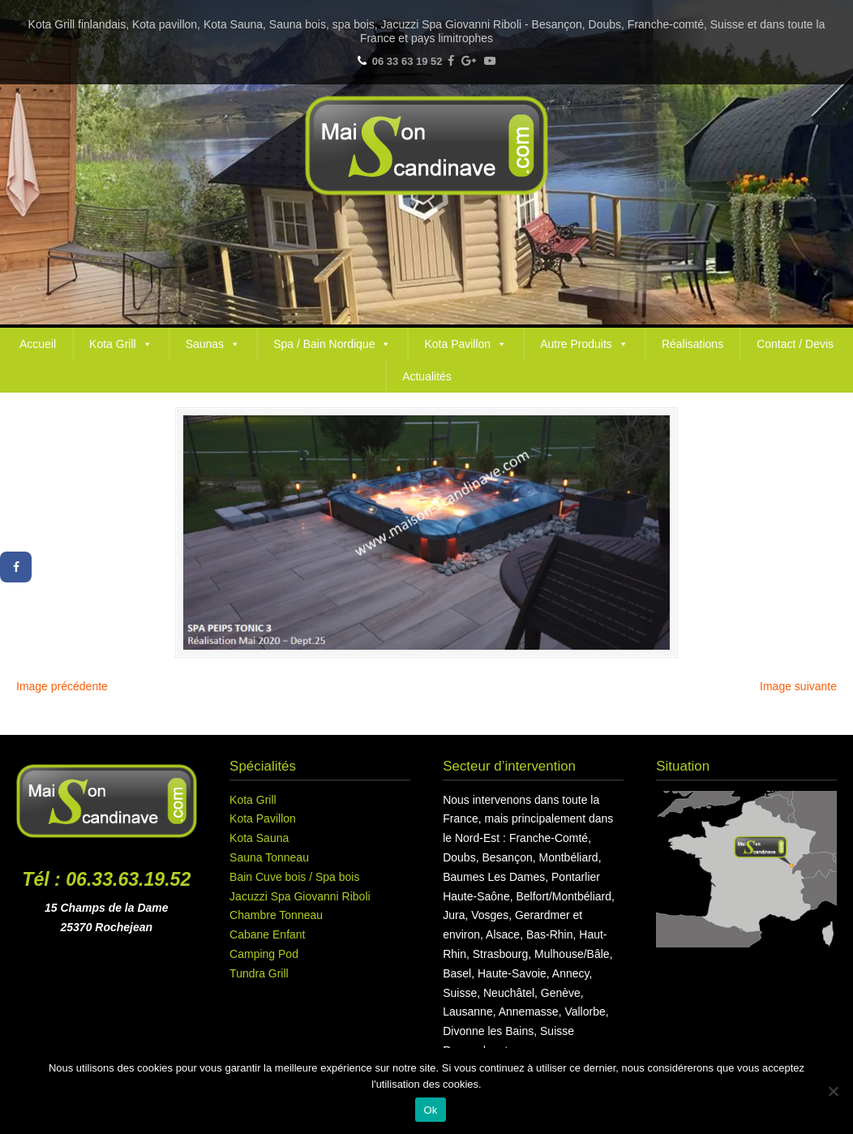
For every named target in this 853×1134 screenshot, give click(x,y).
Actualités (427, 376)
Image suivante (798, 686)
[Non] (833, 1091)
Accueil (37, 343)
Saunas (213, 344)
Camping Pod (263, 953)
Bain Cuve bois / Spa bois (294, 876)
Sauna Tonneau (269, 857)
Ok (430, 1110)
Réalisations (692, 343)
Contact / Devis (795, 343)
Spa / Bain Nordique (332, 344)
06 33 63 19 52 (407, 61)
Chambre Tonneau (276, 914)
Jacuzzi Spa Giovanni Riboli (300, 896)
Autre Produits (584, 344)
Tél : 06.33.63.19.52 (106, 879)
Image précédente (62, 686)
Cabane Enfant (267, 934)
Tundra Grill (259, 973)
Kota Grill (120, 344)
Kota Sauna (259, 837)
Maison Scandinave (426, 145)
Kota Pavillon (465, 344)
